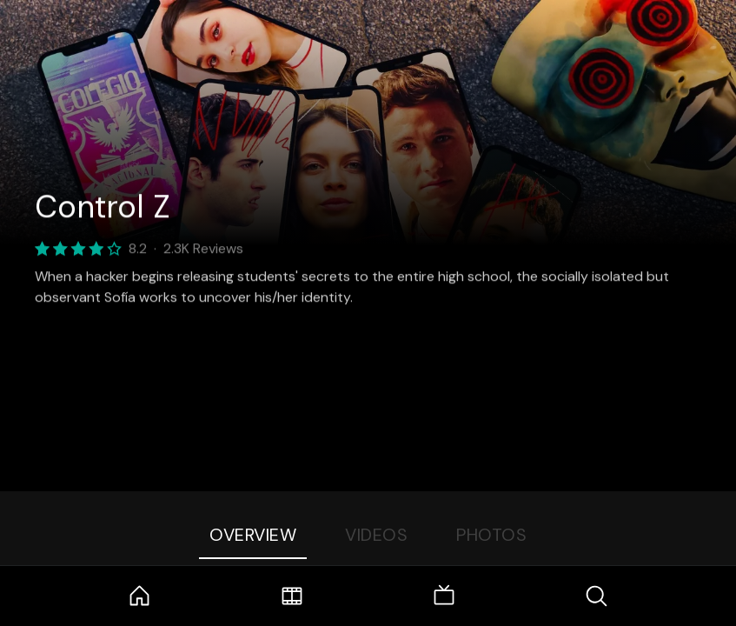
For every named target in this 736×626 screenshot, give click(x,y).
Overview (252, 534)
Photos (491, 534)
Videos (376, 534)
